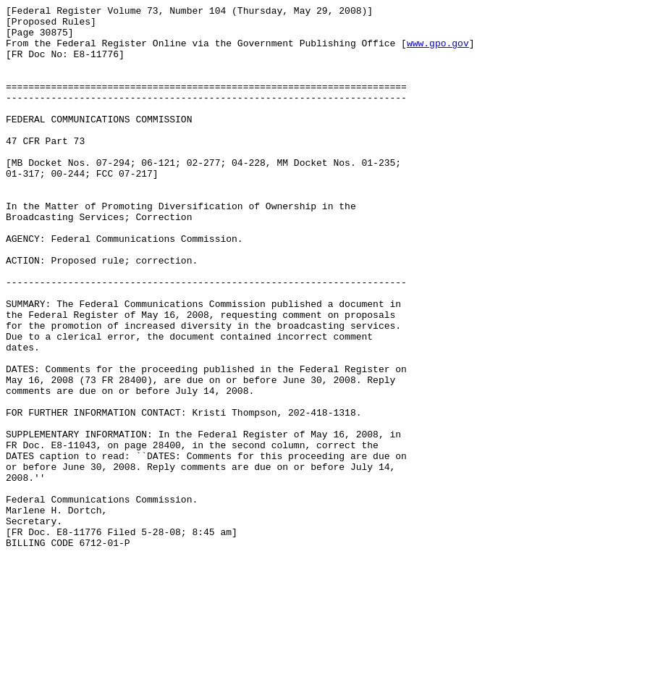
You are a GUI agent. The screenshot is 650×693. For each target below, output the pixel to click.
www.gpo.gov (438, 51)
